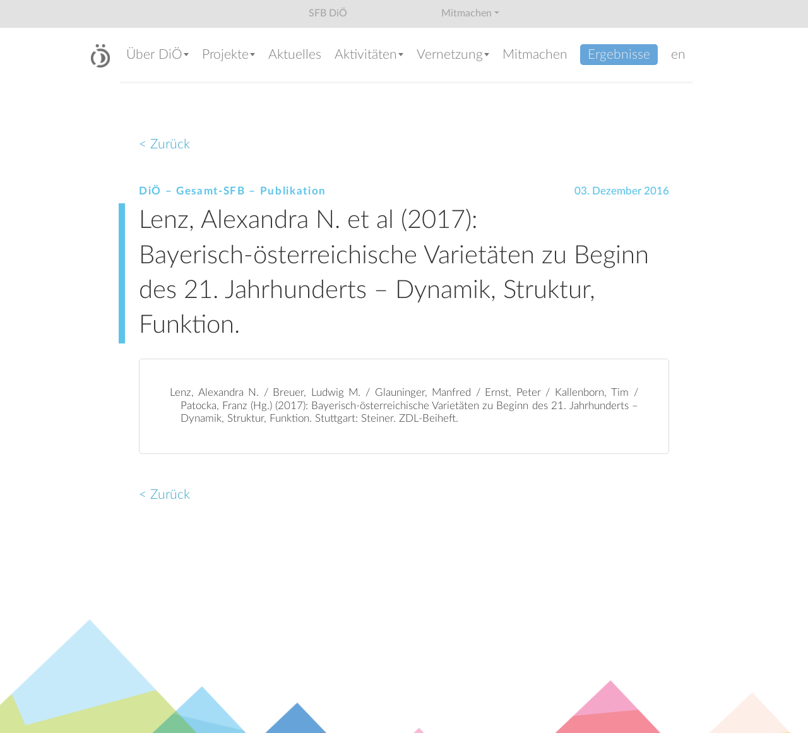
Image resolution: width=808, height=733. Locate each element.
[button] (158, 56)
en (678, 54)
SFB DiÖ (328, 13)
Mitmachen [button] (466, 13)
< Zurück (164, 144)
